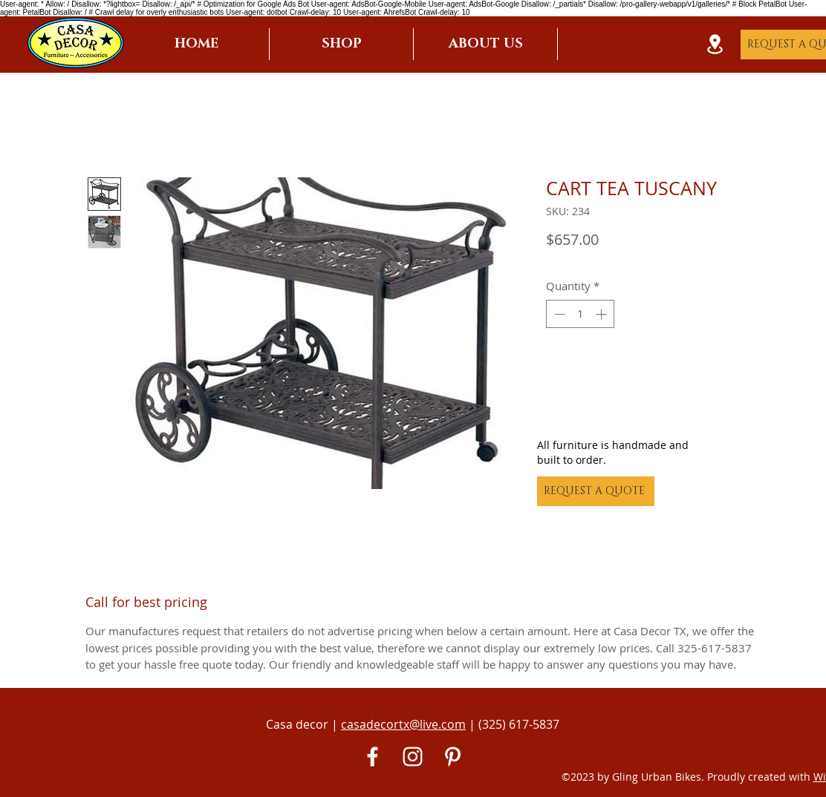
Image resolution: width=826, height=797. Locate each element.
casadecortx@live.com (403, 724)
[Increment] (603, 314)
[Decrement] (558, 314)
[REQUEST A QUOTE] (595, 491)
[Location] (714, 44)
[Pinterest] (453, 757)
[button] (341, 44)
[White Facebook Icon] (373, 757)
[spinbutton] (580, 314)
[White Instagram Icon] (413, 757)
